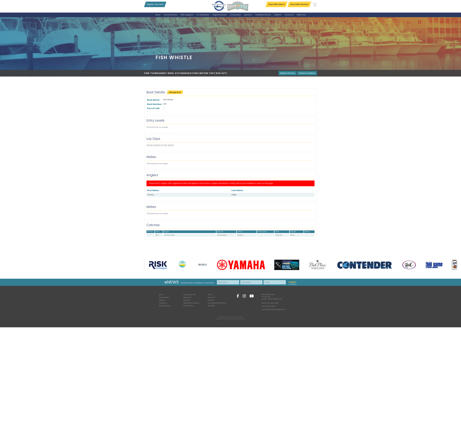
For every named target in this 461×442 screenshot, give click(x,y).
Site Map (211, 306)
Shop (210, 295)
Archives (211, 300)
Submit (293, 282)
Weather (162, 300)
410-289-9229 (272, 303)
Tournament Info (189, 295)
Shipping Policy (164, 306)
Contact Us (163, 303)
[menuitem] (158, 15)
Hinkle (233, 194)
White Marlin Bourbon (191, 303)
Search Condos (307, 73)
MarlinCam (187, 297)
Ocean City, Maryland (237, 319)
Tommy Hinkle (169, 235)
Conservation (164, 297)
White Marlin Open (236, 317)
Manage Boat (175, 92)
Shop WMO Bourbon (299, 4)
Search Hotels (287, 73)
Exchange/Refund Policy (217, 303)
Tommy (150, 194)
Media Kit (186, 300)
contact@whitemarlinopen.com (273, 309)
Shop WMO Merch (276, 4)
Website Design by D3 (223, 319)
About (161, 295)
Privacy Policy (188, 306)
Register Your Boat (155, 4)
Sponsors (211, 297)
